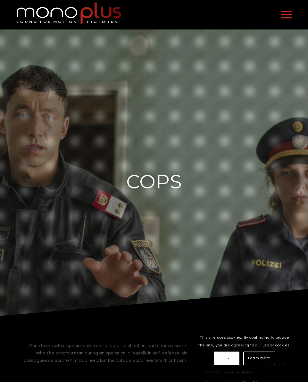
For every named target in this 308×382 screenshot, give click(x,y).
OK (226, 358)
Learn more (259, 358)
